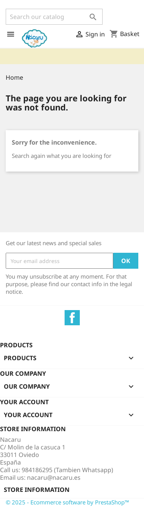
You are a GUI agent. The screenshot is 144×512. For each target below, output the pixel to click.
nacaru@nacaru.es (54, 477)
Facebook (72, 317)
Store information (37, 489)
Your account (24, 402)
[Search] (54, 17)
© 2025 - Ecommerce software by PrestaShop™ (67, 502)
